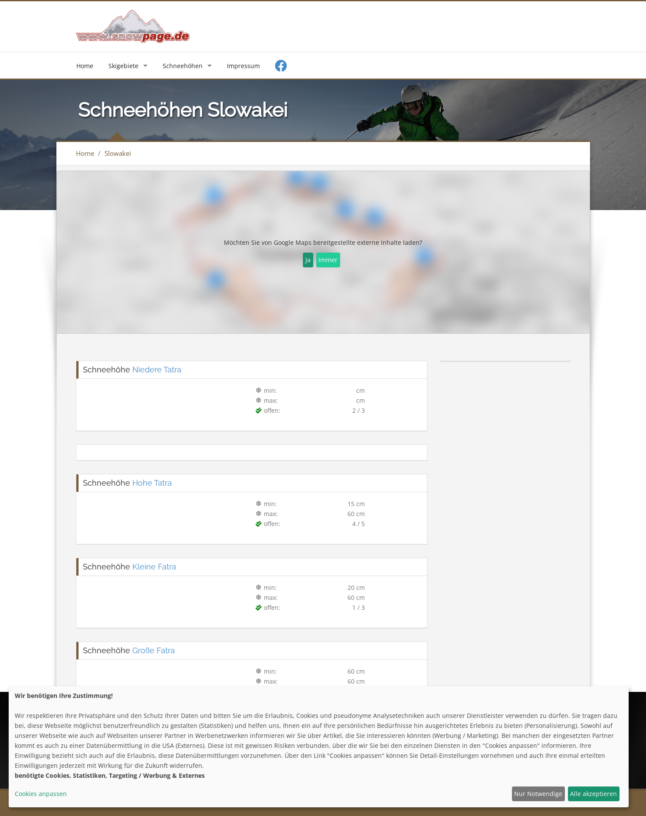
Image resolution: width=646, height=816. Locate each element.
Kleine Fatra (154, 566)
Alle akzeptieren (593, 794)
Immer (328, 260)
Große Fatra (153, 650)
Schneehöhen (183, 66)
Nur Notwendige (538, 794)
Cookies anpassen (41, 794)
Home (84, 66)
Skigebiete (123, 66)
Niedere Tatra (156, 369)
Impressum (243, 66)
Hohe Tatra (152, 482)
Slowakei (118, 153)
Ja (308, 260)
